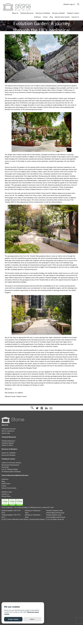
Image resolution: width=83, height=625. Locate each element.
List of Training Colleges (10, 469)
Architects (37, 17)
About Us (15, 13)
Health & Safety (7, 445)
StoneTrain (5, 467)
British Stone (6, 483)
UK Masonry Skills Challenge (11, 471)
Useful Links (6, 433)
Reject (32, 619)
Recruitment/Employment (10, 465)
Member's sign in (68, 4)
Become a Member (58, 13)
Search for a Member (9, 453)
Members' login (7, 492)
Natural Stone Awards (62, 17)
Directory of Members (43, 13)
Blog (51, 17)
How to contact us (8, 431)
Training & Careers (73, 13)
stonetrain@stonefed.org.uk (55, 517)
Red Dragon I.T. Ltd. (43, 519)
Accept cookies (13, 619)
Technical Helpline (8, 443)
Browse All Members (8, 455)
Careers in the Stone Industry (11, 463)
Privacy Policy (6, 496)
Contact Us (75, 17)
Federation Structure (9, 429)
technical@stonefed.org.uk (55, 513)
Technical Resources (27, 13)
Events (45, 17)
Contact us (5, 494)
